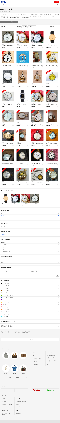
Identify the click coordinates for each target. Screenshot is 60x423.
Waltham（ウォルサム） (6, 21)
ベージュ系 (30, 292)
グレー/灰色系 (30, 288)
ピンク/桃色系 (30, 304)
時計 (30, 247)
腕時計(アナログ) (31, 251)
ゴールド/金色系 (30, 314)
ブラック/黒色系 (30, 283)
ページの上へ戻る (30, 339)
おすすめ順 (24, 26)
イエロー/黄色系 (30, 302)
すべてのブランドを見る (14, 377)
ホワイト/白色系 (30, 285)
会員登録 (56, 1)
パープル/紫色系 (30, 299)
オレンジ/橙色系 (30, 309)
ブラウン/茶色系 (30, 290)
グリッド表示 (31, 26)
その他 (15, 21)
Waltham (30, 234)
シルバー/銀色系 (30, 311)
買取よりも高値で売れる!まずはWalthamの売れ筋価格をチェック (30, 326)
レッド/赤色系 (30, 307)
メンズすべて (30, 244)
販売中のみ (18, 26)
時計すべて (31, 249)
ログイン (51, 1)
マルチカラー (30, 316)
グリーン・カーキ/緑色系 (30, 295)
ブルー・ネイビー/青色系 (30, 297)
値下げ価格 (30, 226)
